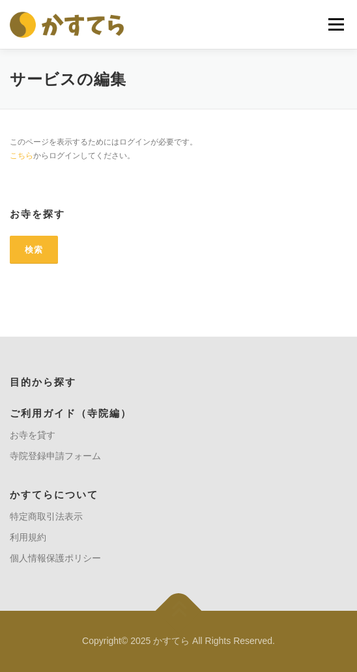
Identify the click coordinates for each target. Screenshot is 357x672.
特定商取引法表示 (46, 516)
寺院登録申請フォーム (55, 456)
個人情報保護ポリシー (55, 558)
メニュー (335, 24)
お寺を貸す (32, 435)
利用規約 (28, 537)
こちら (21, 155)
